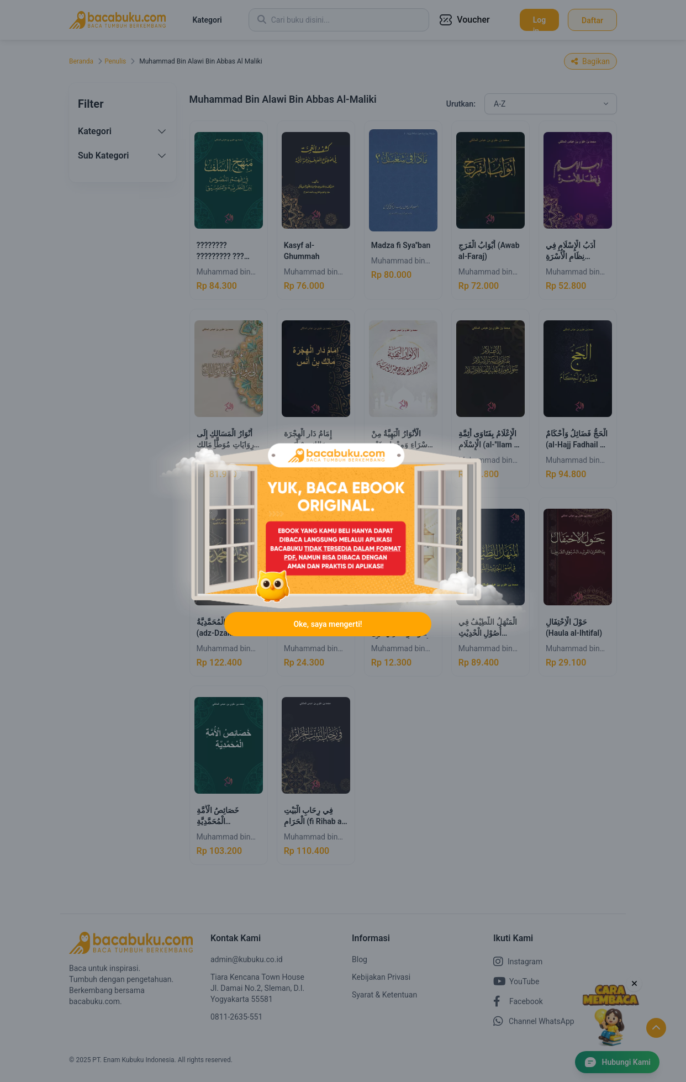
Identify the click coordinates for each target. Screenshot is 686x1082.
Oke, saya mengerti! (327, 624)
